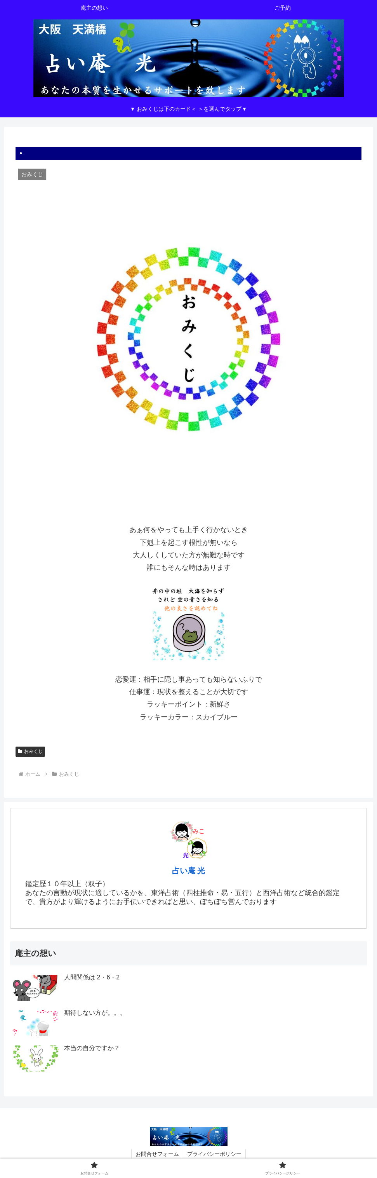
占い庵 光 (188, 870)
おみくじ (30, 751)
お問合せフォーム (157, 1154)
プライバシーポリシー (214, 1154)
